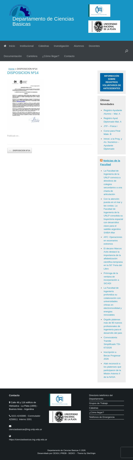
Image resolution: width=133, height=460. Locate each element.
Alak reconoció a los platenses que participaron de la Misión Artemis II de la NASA (112, 370)
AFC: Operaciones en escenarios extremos (113, 240)
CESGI (56, 453)
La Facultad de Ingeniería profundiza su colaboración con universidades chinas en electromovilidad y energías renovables (113, 301)
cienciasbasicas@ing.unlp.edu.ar (25, 429)
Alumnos (79, 45)
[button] (126, 51)
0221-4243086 (18, 416)
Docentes (94, 45)
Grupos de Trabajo (98, 403)
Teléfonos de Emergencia (102, 417)
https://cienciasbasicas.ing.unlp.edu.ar (28, 439)
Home (11, 69)
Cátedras (43, 45)
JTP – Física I (110, 126)
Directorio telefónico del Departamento (101, 397)
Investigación (61, 45)
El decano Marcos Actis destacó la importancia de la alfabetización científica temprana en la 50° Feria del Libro (113, 258)
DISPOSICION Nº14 (19, 150)
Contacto (69, 56)
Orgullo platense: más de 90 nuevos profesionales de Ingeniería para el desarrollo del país (113, 326)
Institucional (27, 45)
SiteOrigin (91, 453)
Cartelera (32, 56)
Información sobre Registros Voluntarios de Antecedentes (112, 82)
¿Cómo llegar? (50, 56)
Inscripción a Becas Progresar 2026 (112, 355)
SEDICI (71, 453)
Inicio (9, 45)
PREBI (64, 453)
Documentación (13, 56)
